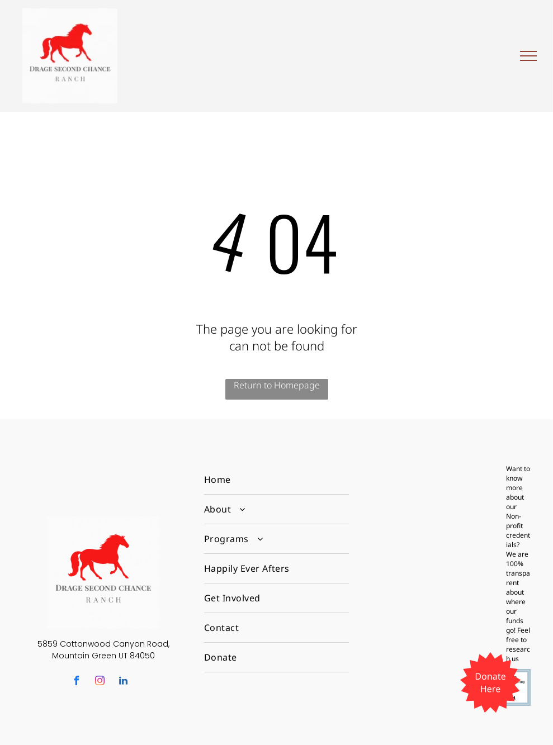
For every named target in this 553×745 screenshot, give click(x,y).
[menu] (528, 55)
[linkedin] (123, 682)
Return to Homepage (277, 385)
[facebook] (76, 682)
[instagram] (100, 682)
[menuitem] (276, 480)
